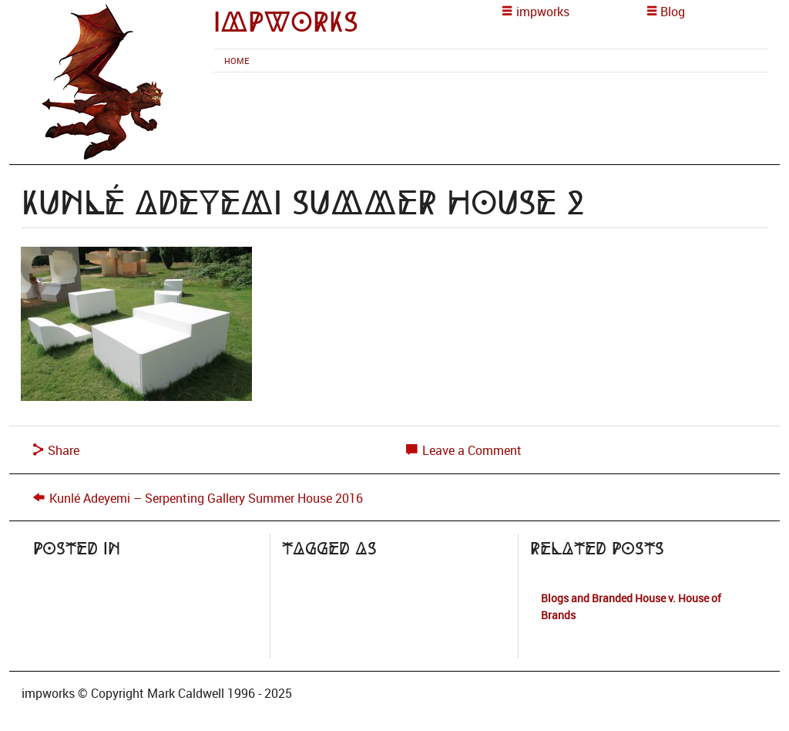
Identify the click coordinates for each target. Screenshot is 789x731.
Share (56, 450)
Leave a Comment (464, 450)
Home (236, 60)
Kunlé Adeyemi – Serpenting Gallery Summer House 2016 (206, 498)
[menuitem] (236, 60)
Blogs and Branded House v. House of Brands (631, 606)
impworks (285, 22)
